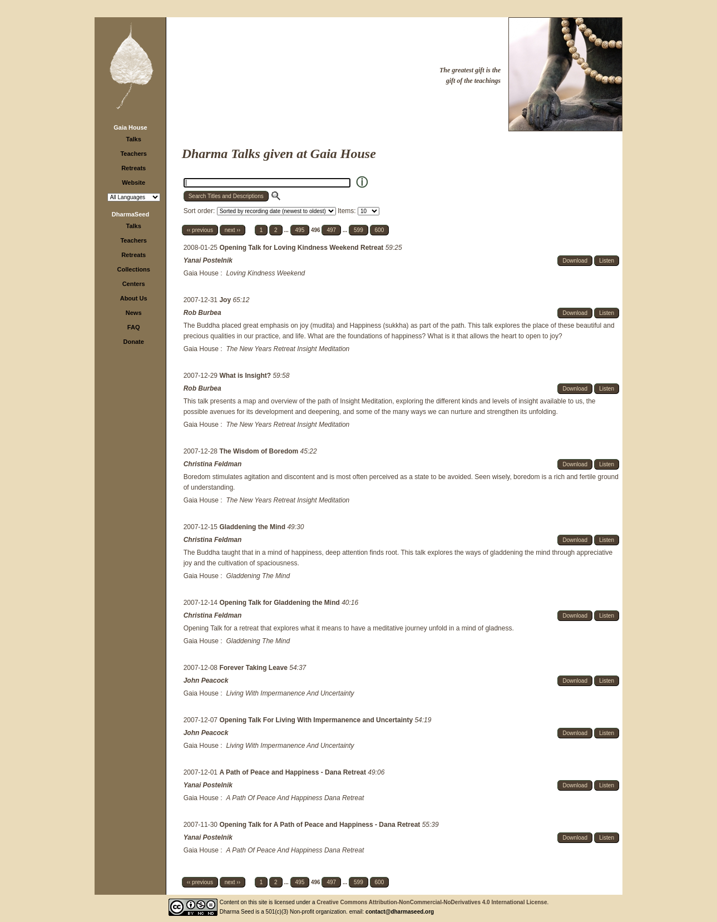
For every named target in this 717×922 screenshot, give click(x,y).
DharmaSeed (130, 214)
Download (574, 261)
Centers (133, 283)
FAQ (133, 327)
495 (300, 230)
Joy (226, 300)
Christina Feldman (213, 464)
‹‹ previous (200, 230)
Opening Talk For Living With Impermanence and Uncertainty (316, 720)
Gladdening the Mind (253, 527)
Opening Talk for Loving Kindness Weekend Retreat (302, 248)
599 (358, 230)
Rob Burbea (202, 313)
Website (133, 182)
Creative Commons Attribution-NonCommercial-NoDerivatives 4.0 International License (432, 902)
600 (379, 230)
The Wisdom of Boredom (259, 451)
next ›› (232, 230)
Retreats (133, 168)
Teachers (133, 153)
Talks (133, 139)
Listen (606, 261)
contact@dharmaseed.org (399, 912)
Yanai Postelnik (208, 260)
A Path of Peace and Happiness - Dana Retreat (293, 772)
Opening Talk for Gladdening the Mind (280, 603)
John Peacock (206, 680)
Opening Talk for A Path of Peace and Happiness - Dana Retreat (320, 825)
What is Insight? (246, 375)
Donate (133, 341)
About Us (133, 298)
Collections (133, 269)
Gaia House (130, 127)
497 (331, 230)
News (134, 312)
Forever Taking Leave (254, 668)
